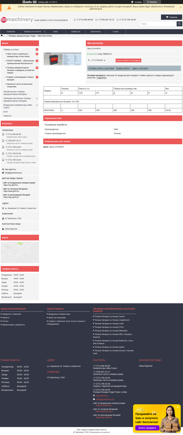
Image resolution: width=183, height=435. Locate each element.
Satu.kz (103, 430)
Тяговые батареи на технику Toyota (110, 316)
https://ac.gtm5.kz (11, 185)
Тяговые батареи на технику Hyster (110, 347)
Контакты (96, 32)
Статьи (5, 321)
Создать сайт (43, 2)
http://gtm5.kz (10, 169)
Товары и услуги (32, 32)
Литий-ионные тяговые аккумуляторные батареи (15, 92)
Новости (75, 32)
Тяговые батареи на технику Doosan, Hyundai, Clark (113, 352)
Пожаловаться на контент (100, 432)
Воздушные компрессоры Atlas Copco (18, 106)
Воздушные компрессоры (59, 314)
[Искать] (179, 23)
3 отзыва (138, 2)
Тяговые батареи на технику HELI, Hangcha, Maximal (112, 335)
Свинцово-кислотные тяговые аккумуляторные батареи (17, 99)
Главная (11, 32)
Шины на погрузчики (57, 318)
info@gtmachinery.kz (13, 173)
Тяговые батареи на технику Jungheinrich (112, 320)
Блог (55, 32)
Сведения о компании (11, 314)
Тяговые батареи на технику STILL (109, 327)
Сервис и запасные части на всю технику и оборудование (66, 322)
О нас (116, 32)
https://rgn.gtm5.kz (11, 197)
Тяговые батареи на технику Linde (109, 323)
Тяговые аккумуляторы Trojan (22, 36)
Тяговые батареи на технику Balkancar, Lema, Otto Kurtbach (113, 342)
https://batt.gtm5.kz (11, 191)
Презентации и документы (13, 325)
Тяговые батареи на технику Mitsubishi (111, 331)
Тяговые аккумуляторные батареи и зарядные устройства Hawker (20, 70)
